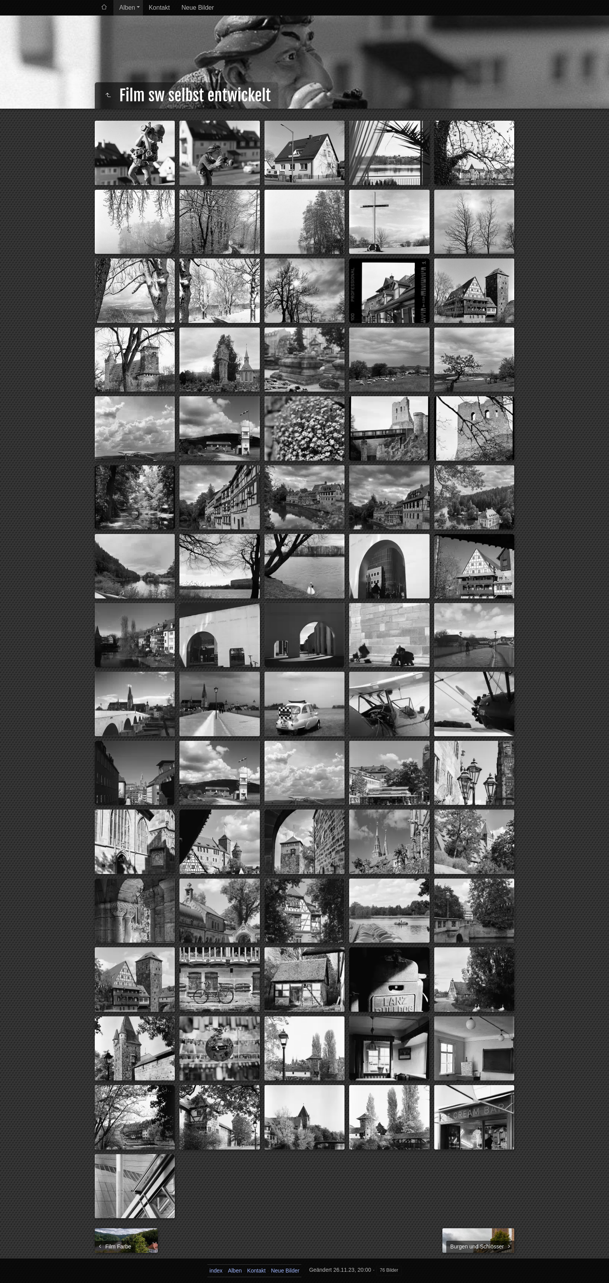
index (215, 1270)
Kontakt (159, 7)
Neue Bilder (197, 7)
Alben (127, 7)
